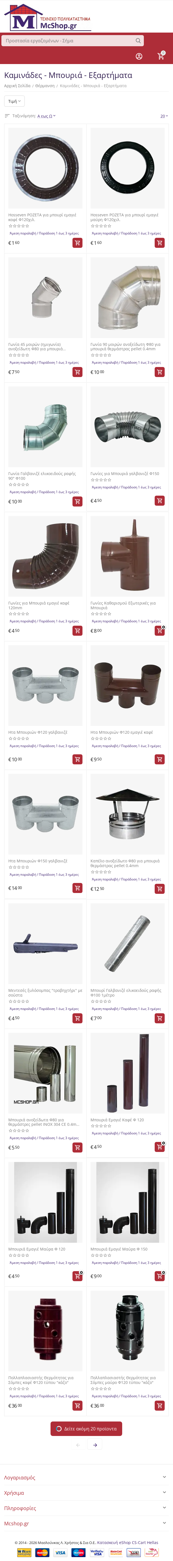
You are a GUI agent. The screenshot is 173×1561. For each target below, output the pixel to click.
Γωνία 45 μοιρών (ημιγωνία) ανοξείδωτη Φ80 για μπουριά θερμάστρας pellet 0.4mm (35, 347)
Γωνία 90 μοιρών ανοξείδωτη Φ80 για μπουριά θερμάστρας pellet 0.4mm (126, 347)
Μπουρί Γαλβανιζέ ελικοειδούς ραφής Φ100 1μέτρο (126, 993)
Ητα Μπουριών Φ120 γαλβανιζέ (37, 732)
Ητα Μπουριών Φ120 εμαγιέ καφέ (122, 732)
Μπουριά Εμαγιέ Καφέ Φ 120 (117, 1120)
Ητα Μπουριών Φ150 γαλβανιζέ (37, 861)
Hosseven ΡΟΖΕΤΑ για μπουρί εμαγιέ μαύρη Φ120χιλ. (125, 217)
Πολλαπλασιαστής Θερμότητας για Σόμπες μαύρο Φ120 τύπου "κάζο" (123, 1380)
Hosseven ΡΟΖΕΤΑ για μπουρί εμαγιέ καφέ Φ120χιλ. (42, 217)
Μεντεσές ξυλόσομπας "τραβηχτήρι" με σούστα (45, 993)
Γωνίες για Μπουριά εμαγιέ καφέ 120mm (38, 605)
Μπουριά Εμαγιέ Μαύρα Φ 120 (36, 1249)
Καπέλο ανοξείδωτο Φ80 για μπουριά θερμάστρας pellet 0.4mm (125, 863)
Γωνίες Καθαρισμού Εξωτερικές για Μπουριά (123, 605)
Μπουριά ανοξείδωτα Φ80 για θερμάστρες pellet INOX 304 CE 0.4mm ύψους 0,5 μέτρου (44, 1122)
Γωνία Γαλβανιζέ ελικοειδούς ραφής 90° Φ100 (42, 476)
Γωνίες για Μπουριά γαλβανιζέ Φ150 (125, 473)
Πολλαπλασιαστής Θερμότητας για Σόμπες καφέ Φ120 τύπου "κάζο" (41, 1380)
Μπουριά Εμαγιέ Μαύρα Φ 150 (119, 1249)
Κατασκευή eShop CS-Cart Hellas (127, 1542)
